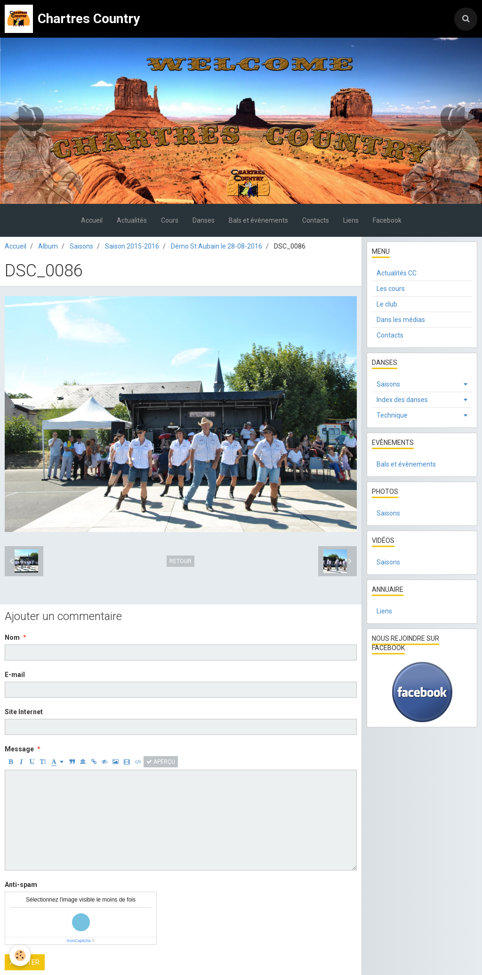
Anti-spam (21, 884)
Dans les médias (401, 319)
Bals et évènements (258, 220)
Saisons (81, 246)
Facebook (387, 220)
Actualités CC (397, 273)
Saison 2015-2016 (132, 246)
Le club (387, 304)
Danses (204, 220)
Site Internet (24, 712)
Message (19, 749)
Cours (169, 220)
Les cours (391, 288)
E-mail (15, 674)
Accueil (92, 220)
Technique (392, 415)
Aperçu (160, 761)
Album (48, 246)
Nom (12, 637)
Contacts (315, 220)
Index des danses (402, 399)
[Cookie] (20, 955)
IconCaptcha (79, 940)
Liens (351, 220)
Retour (180, 561)
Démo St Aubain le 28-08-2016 (216, 246)
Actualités (132, 220)
